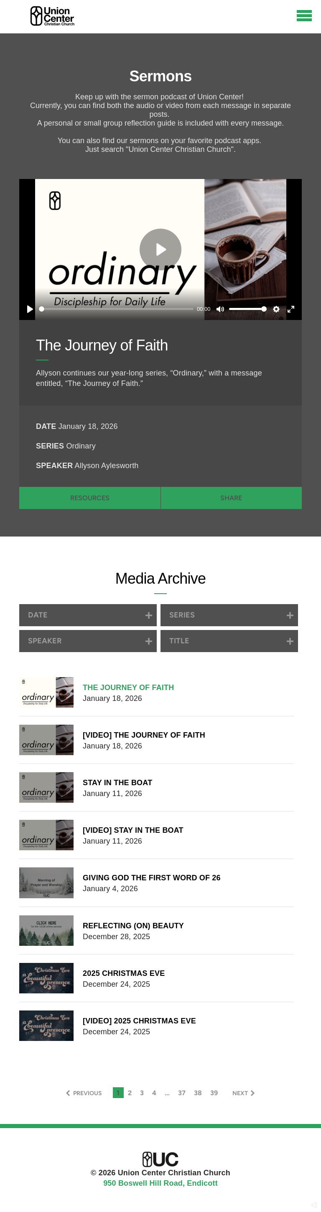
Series (50, 446)
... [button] (167, 1093)
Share (231, 498)
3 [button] (142, 1093)
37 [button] (182, 1093)
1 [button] (118, 1093)
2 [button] (130, 1093)
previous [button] (87, 1093)
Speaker (54, 465)
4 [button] (154, 1093)
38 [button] (198, 1093)
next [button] (240, 1093)
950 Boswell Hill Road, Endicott (160, 1183)
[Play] (30, 309)
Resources (90, 498)
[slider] (116, 309)
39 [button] (214, 1093)
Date (46, 426)
